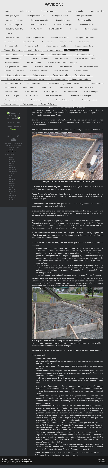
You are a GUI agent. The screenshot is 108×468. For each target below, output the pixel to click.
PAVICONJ (54, 4)
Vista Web (102, 461)
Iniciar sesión (101, 459)
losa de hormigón (67, 194)
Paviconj (75, 455)
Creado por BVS (26, 461)
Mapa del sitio (26, 459)
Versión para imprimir (11, 459)
